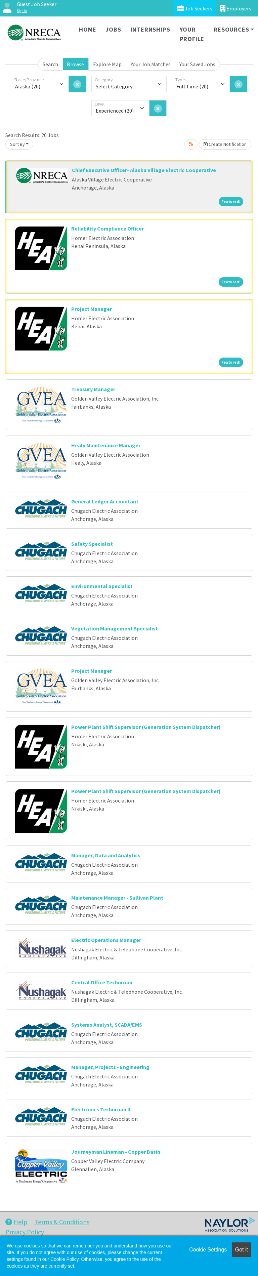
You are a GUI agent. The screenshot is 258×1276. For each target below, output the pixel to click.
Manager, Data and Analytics (105, 855)
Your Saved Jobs (197, 64)
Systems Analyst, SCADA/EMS (106, 1024)
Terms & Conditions (61, 1222)
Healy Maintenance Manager (105, 445)
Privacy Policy (24, 1232)
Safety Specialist (92, 543)
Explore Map (107, 64)
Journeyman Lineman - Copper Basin (115, 1151)
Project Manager (91, 308)
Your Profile (192, 34)
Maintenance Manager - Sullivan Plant (117, 897)
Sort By (17, 144)
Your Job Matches (151, 64)
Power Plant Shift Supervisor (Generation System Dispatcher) (146, 727)
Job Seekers (194, 8)
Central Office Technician (101, 982)
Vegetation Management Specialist (114, 628)
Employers (235, 8)
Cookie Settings (208, 1249)
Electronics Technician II (101, 1109)
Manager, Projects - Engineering (110, 1067)
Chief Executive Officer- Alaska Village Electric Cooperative (144, 170)
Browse (75, 64)
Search (50, 64)
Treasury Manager (93, 389)
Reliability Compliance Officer (107, 228)
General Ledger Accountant (104, 501)
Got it (241, 1249)
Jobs (113, 29)
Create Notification (225, 144)
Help (16, 1222)
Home (87, 29)
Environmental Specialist (102, 586)
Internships (150, 29)
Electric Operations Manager (106, 940)
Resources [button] (231, 29)
